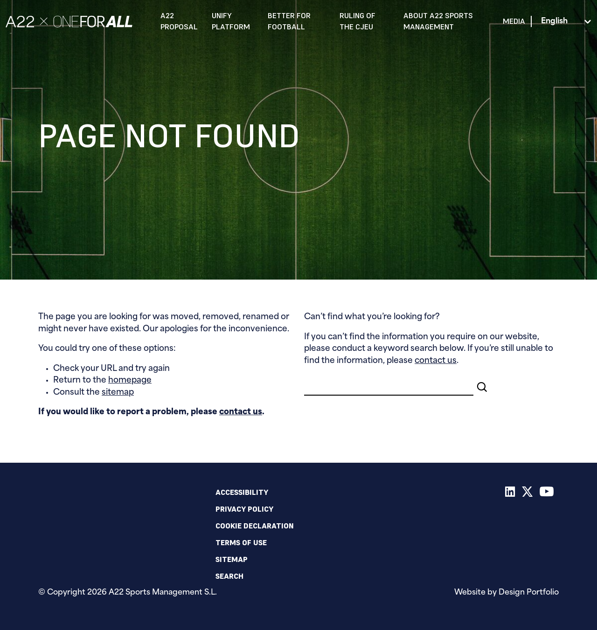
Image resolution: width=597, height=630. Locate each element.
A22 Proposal (179, 21)
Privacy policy (244, 509)
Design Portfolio (529, 592)
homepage (130, 380)
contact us (240, 412)
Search (229, 576)
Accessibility (241, 492)
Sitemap (231, 559)
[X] (527, 493)
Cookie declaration (254, 525)
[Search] (388, 385)
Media (514, 21)
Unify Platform (231, 21)
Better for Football (289, 21)
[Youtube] (547, 493)
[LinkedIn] (510, 493)
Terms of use (241, 542)
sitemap (118, 393)
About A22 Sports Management (438, 21)
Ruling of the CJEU (357, 21)
